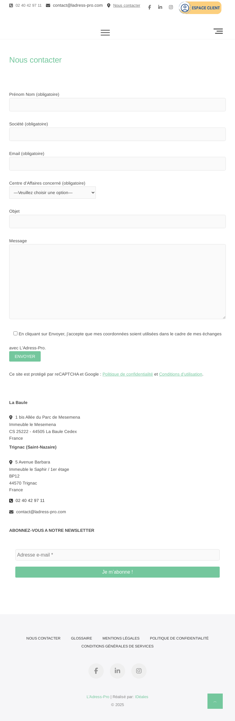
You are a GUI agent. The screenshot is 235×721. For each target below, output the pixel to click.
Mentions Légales (121, 638)
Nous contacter (43, 638)
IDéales (141, 696)
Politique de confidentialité (128, 374)
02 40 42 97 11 (25, 5)
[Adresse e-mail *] (117, 555)
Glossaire (81, 638)
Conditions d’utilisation (180, 374)
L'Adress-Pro (98, 696)
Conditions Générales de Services (117, 646)
